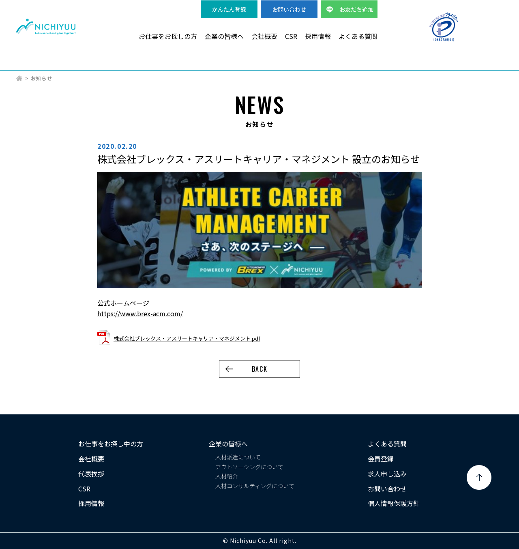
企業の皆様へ (224, 36)
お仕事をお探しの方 (168, 36)
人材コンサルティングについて (254, 486)
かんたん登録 (229, 9)
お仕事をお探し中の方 (110, 443)
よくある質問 (358, 36)
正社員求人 (486, 65)
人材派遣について (238, 457)
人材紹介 (226, 476)
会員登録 (381, 458)
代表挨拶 (91, 473)
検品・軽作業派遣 (308, 65)
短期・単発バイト (427, 65)
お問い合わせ (289, 9)
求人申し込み (387, 473)
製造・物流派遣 (241, 65)
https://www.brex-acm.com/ (140, 313)
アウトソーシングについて (249, 467)
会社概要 (264, 36)
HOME (19, 78)
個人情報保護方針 (394, 503)
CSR (291, 36)
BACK (259, 369)
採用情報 (318, 36)
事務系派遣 (367, 65)
